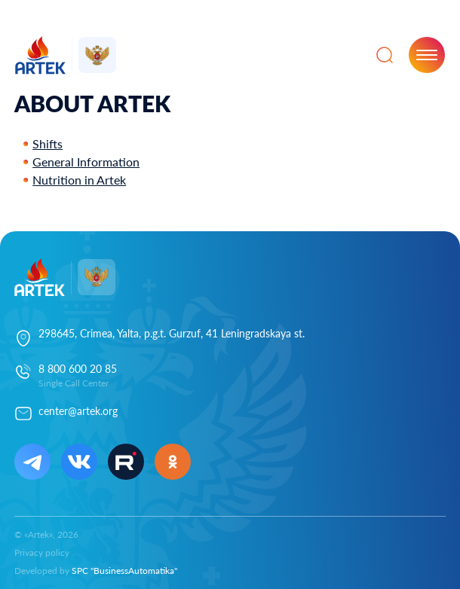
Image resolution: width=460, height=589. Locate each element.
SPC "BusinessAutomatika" (124, 570)
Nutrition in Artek (79, 179)
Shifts (47, 143)
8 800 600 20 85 (77, 368)
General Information (86, 161)
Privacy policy (41, 552)
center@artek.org (78, 410)
